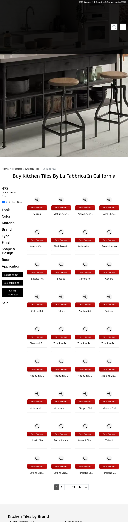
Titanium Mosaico (61, 343)
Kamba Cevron (37, 246)
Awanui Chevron (85, 440)
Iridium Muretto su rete (61, 408)
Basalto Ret (37, 278)
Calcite (61, 311)
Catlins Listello (37, 472)
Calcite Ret (37, 311)
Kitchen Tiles (32, 168)
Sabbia (109, 311)
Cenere (109, 278)
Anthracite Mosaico (85, 246)
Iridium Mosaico (109, 375)
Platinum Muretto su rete (85, 375)
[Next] (86, 487)
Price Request (37, 207)
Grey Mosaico (109, 246)
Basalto (61, 278)
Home (5, 168)
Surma (37, 214)
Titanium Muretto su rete (109, 343)
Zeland (109, 440)
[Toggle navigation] (123, 27)
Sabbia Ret (85, 311)
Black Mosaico (61, 246)
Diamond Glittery (37, 343)
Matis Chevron (61, 214)
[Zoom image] (37, 200)
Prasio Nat (37, 440)
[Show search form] (114, 27)
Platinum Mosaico (37, 375)
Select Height (11, 282)
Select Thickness (11, 292)
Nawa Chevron (109, 214)
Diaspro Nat (85, 408)
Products (17, 168)
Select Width (11, 274)
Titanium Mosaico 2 (85, 343)
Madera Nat (109, 408)
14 (80, 487)
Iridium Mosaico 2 (37, 408)
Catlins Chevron (61, 472)
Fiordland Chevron (109, 472)
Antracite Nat (61, 440)
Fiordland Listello (85, 472)
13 (73, 487)
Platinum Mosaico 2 (61, 375)
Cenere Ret (85, 278)
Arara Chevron (85, 214)
